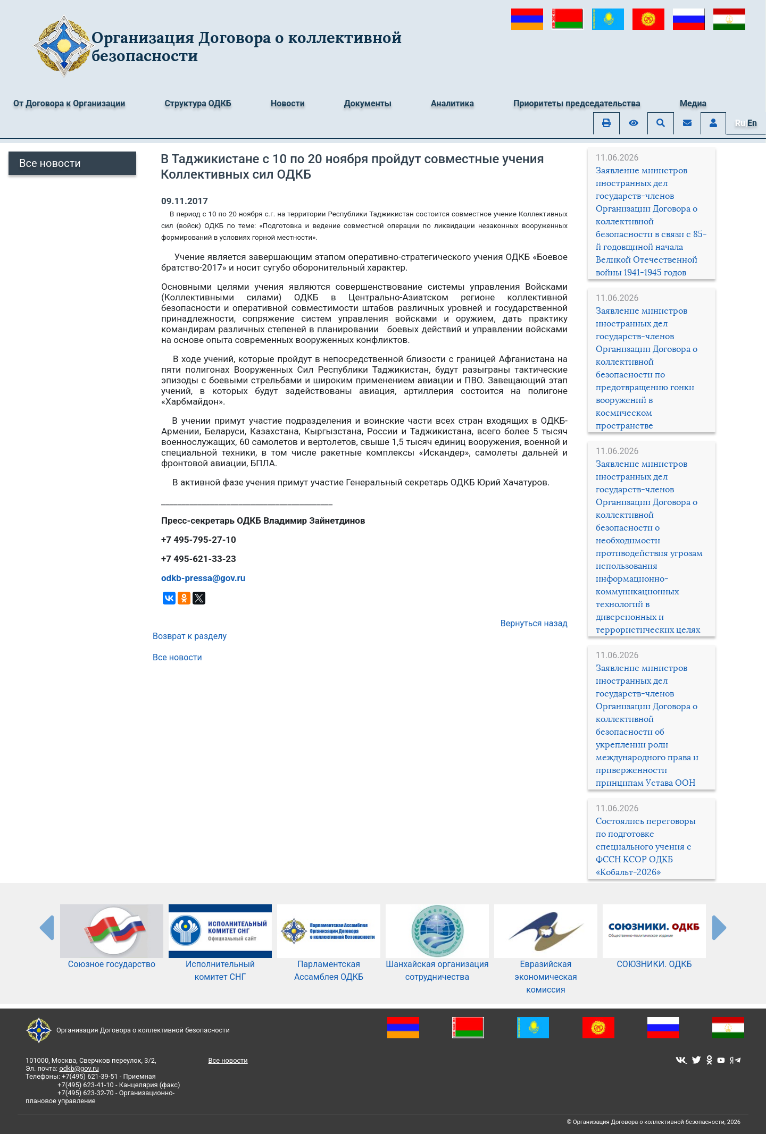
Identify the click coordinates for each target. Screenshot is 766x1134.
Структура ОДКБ (197, 103)
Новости (288, 103)
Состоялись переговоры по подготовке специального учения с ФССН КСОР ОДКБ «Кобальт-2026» (646, 846)
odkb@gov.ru (78, 1068)
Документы (368, 103)
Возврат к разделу (190, 636)
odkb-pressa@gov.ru (203, 578)
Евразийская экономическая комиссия (545, 960)
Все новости (50, 163)
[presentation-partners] (46, 927)
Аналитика (452, 103)
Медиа (693, 103)
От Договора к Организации (69, 103)
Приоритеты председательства (576, 103)
